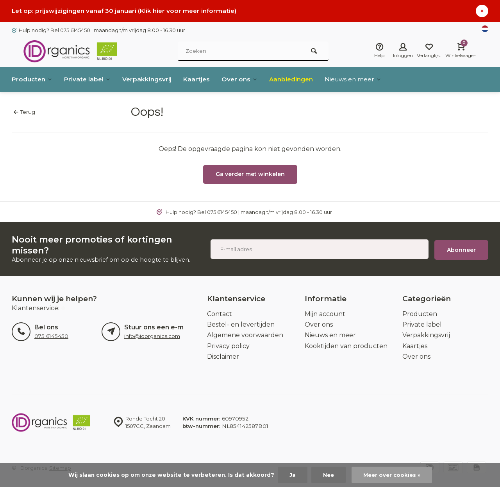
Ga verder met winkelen (250, 174)
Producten (33, 79)
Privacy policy (228, 346)
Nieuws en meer (359, 79)
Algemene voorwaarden (245, 335)
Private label (89, 79)
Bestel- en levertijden (241, 324)
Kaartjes (199, 79)
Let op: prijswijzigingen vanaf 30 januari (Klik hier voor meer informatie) (126, 10)
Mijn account (325, 314)
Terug (24, 112)
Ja (291, 475)
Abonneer (461, 249)
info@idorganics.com (152, 336)
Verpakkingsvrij (150, 79)
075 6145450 (51, 336)
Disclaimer (223, 356)
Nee (327, 475)
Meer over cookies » (392, 475)
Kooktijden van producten (346, 346)
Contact (219, 314)
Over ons (243, 79)
